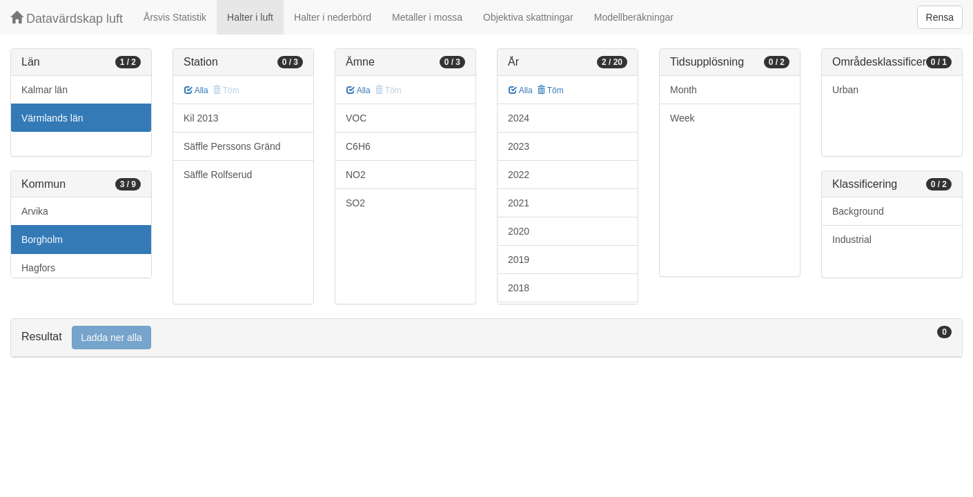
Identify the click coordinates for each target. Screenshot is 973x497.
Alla (196, 90)
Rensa (940, 17)
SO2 (355, 202)
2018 (518, 287)
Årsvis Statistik (175, 17)
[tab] (486, 338)
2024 (518, 118)
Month (683, 89)
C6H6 (358, 146)
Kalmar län (44, 89)
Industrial (852, 239)
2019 (518, 259)
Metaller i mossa (427, 17)
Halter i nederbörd (332, 17)
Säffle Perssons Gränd (232, 146)
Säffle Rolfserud (218, 174)
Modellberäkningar (634, 17)
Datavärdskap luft (66, 18)
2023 (518, 146)
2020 (518, 231)
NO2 (356, 174)
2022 (518, 174)
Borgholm (42, 239)
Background (858, 211)
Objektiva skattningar (528, 17)
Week (682, 118)
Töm (550, 90)
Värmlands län (52, 118)
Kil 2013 (201, 118)
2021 (518, 202)
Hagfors (38, 267)
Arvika (34, 211)
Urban (845, 89)
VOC (356, 118)
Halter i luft (250, 17)
